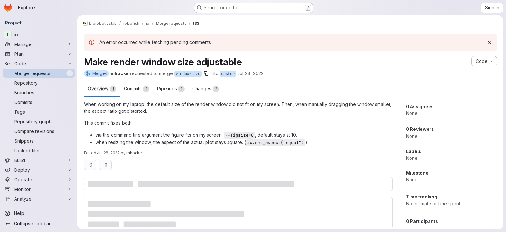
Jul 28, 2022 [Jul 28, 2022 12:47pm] (108, 152)
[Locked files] (39, 150)
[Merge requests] (39, 73)
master (228, 73)
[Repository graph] (39, 121)
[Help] (39, 213)
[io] (39, 34)
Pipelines (171, 89)
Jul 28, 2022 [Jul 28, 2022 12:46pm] (250, 73)
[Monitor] (39, 189)
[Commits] (39, 102)
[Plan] (39, 53)
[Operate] (39, 179)
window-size (188, 73)
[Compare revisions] (39, 131)
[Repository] (39, 82)
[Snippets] (39, 140)
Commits (136, 89)
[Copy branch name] (206, 73)
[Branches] (39, 92)
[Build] (39, 160)
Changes (205, 89)
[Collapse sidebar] (39, 223)
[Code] (39, 63)
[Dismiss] (489, 42)
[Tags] (39, 111)
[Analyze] (39, 198)
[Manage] (39, 44)
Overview (102, 89)
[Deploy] (39, 169)
